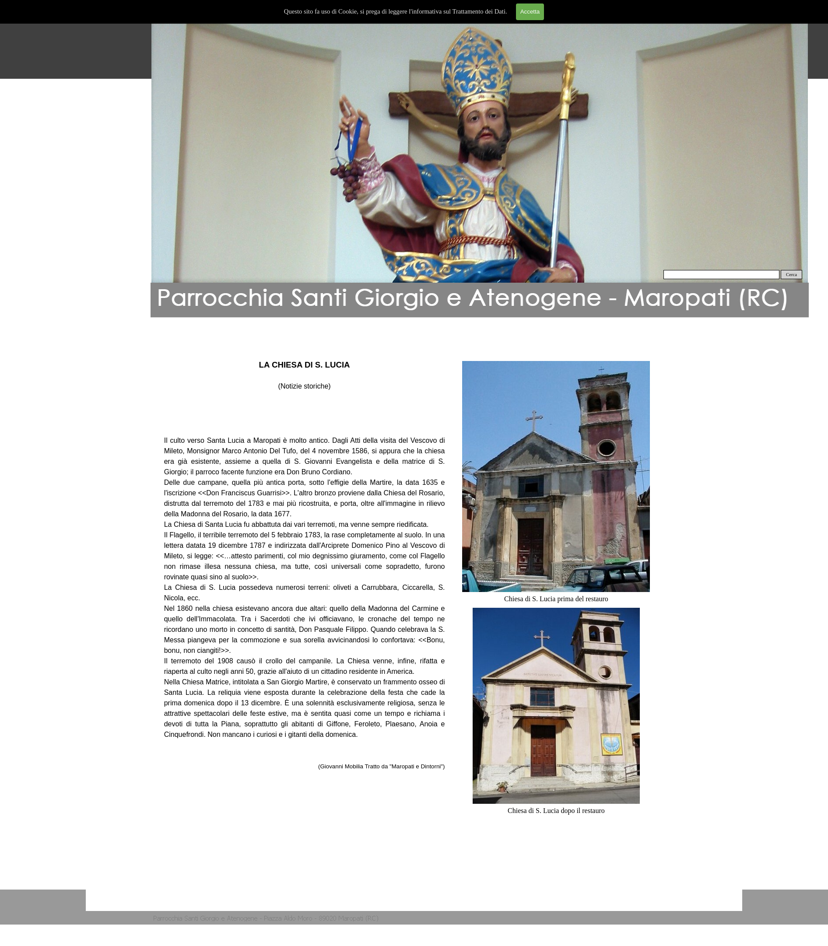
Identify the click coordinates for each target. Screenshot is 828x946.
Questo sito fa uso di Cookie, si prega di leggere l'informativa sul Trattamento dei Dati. (395, 11)
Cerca (791, 274)
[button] (479, 153)
